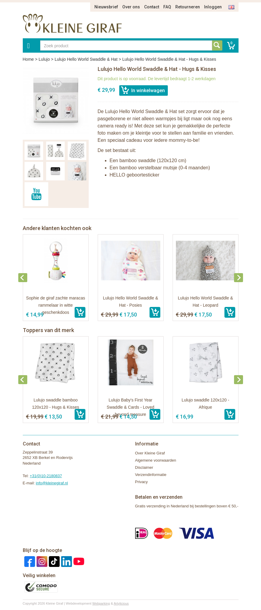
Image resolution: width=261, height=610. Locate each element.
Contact (151, 6)
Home (28, 59)
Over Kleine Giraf (150, 453)
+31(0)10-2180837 (46, 476)
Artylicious (121, 603)
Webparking (101, 603)
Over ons (131, 6)
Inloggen (213, 6)
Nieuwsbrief (106, 6)
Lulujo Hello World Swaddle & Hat (86, 59)
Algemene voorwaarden (155, 460)
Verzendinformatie (151, 474)
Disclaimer (144, 467)
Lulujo (44, 59)
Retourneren (187, 6)
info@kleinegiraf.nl (52, 483)
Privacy (141, 482)
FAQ (167, 6)
